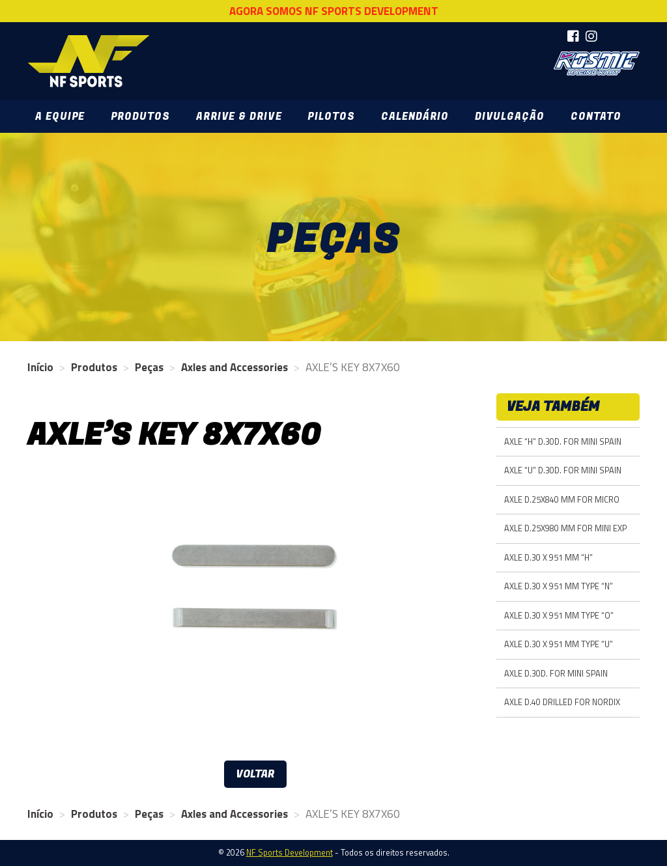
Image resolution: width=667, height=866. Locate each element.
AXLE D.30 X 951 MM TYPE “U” (558, 644)
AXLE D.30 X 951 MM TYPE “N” (558, 586)
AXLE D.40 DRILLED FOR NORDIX (562, 702)
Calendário (415, 116)
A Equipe (60, 116)
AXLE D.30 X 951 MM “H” (548, 558)
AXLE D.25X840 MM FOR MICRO (561, 500)
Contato (596, 116)
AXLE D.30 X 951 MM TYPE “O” (559, 615)
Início (40, 367)
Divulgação (510, 116)
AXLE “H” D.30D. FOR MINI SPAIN (562, 442)
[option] (255, 613)
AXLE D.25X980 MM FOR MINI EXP (565, 528)
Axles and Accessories (234, 367)
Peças (149, 367)
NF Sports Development (88, 61)
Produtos (140, 116)
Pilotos (330, 116)
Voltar (255, 774)
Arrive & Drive (238, 116)
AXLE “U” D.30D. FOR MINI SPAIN (562, 470)
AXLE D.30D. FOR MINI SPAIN (556, 673)
